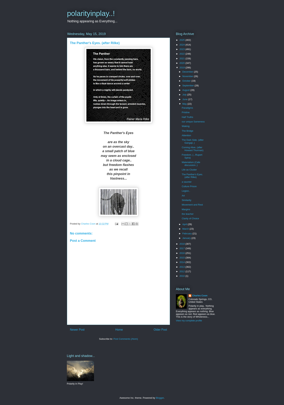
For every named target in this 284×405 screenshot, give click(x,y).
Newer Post (77, 329)
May (184, 103)
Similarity (186, 200)
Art (183, 195)
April (185, 224)
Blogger (160, 397)
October (186, 80)
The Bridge (187, 130)
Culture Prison (189, 186)
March (186, 228)
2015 (182, 257)
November (188, 76)
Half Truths (187, 117)
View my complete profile (189, 320)
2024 (182, 44)
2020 (182, 63)
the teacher (187, 214)
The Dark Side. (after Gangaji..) (193, 141)
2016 (182, 253)
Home (119, 329)
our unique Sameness (193, 121)
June (185, 99)
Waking (185, 126)
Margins (186, 209)
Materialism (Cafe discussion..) (191, 163)
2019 (182, 67)
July (184, 94)
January (186, 238)
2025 (182, 40)
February (187, 233)
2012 (182, 271)
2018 (182, 243)
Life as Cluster (189, 169)
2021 (182, 58)
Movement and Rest (192, 204)
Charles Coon (200, 295)
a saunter (186, 181)
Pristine (185, 112)
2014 (182, 262)
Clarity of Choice (190, 218)
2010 (182, 276)
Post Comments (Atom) (125, 339)
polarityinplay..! (91, 13)
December (188, 71)
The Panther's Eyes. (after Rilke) (192, 176)
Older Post (160, 329)
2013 (182, 267)
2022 (182, 53)
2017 (182, 248)
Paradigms (187, 107)
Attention (186, 135)
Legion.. (186, 191)
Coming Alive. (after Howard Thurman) (192, 149)
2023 (182, 49)
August (186, 90)
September (188, 85)
